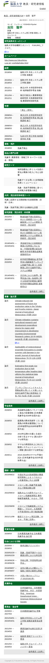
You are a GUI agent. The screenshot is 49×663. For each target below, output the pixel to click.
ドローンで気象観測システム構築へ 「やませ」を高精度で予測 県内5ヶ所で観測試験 (30, 509)
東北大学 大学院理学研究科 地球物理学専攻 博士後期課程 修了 (31, 118)
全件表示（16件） (36, 401)
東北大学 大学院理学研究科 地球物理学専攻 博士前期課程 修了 (31, 128)
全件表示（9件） (37, 291)
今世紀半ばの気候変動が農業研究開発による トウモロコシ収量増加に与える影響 (30, 477)
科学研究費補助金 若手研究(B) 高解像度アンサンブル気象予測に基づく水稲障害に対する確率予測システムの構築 (31, 265)
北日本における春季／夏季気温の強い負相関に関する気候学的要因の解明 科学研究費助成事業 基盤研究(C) (31, 281)
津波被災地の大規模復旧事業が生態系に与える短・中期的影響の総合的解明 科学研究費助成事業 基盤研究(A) (31, 249)
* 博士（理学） (26, 110)
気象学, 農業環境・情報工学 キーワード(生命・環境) (23, 158)
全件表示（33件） (36, 465)
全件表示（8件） (37, 524)
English (43, 9)
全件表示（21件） (36, 651)
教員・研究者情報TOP (14, 16)
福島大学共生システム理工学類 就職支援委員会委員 (31, 621)
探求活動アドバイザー (30, 545)
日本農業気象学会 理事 (30, 611)
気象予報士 (22, 148)
